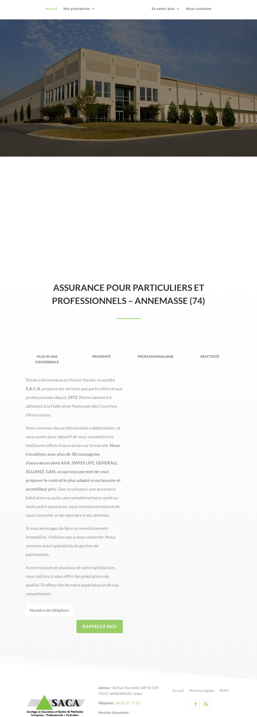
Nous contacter (199, 10)
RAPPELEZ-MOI (100, 610)
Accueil (51, 10)
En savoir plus (163, 10)
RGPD (224, 674)
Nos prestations (76, 10)
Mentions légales (201, 674)
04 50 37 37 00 (128, 686)
